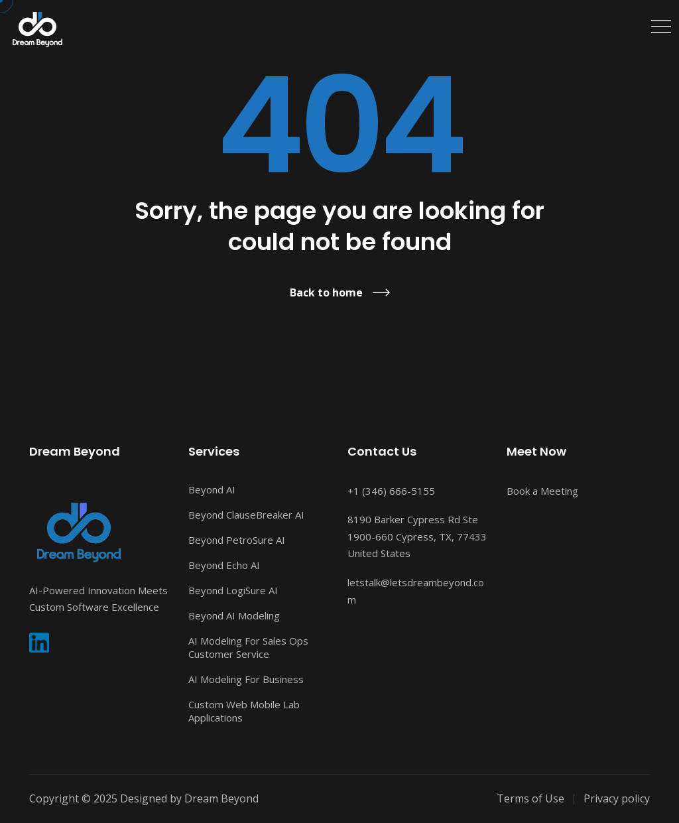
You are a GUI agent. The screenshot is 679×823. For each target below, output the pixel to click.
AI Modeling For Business (246, 679)
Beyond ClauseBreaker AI (246, 514)
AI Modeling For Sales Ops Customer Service (248, 647)
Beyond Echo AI (224, 565)
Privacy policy (617, 798)
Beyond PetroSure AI (236, 539)
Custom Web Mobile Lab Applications (244, 711)
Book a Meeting (542, 490)
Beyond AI (211, 489)
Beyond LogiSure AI (233, 590)
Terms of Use (530, 798)
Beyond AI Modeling (234, 615)
